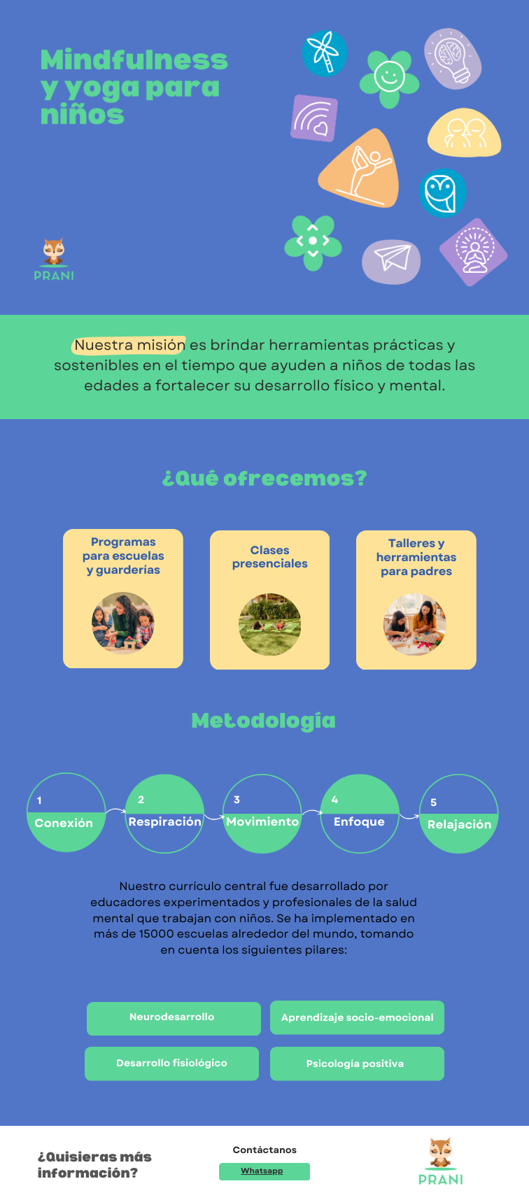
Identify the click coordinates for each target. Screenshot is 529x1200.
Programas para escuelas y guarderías (123, 556)
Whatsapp (262, 1171)
